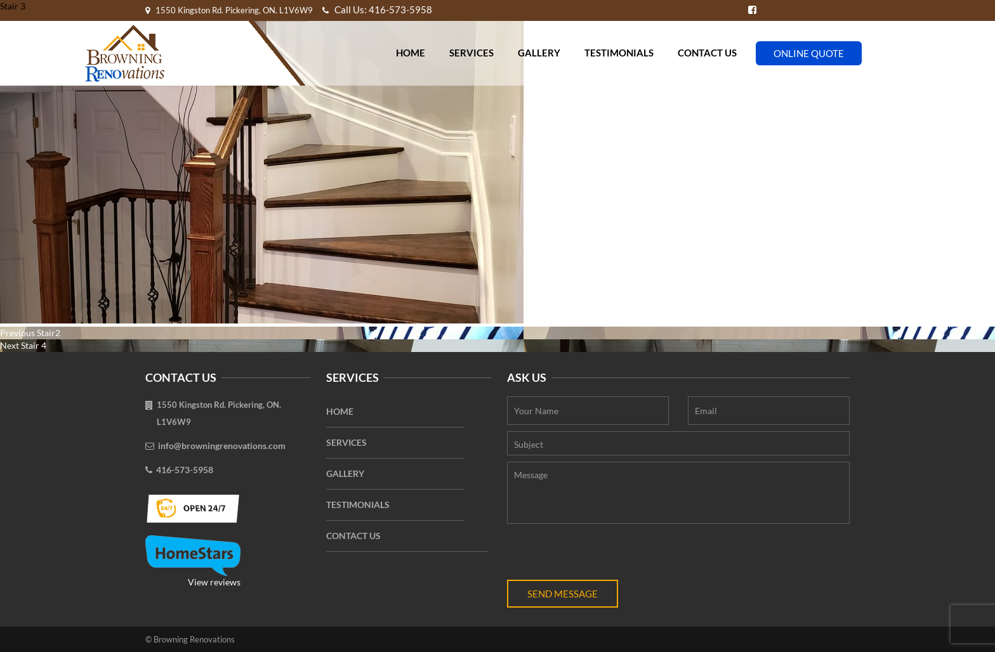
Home (410, 52)
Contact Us (707, 52)
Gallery (539, 52)
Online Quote (809, 53)
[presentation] (603, 555)
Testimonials (619, 52)
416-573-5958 (184, 469)
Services (471, 52)
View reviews (193, 561)
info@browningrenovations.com (222, 445)
